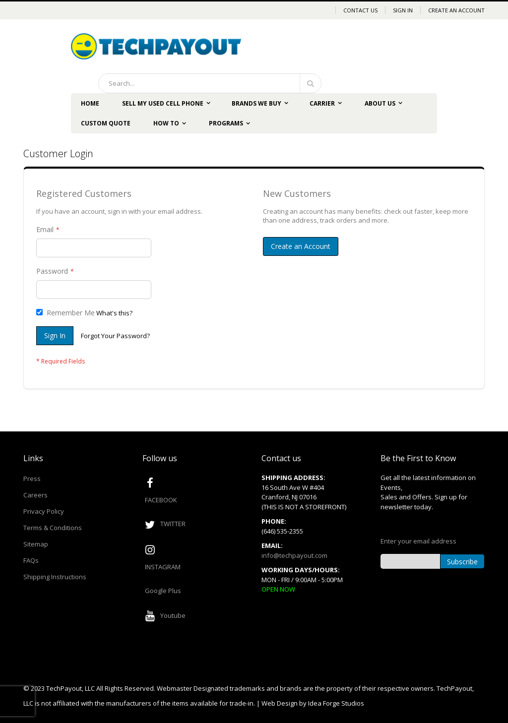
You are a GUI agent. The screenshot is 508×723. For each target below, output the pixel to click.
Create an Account (456, 10)
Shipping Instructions (54, 576)
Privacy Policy (43, 511)
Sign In (403, 10)
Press (32, 478)
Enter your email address (418, 541)
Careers (35, 494)
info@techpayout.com (294, 555)
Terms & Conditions (52, 527)
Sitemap (35, 544)
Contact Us (360, 10)
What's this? (114, 312)
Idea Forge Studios (336, 703)
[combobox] (209, 83)
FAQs (31, 560)
